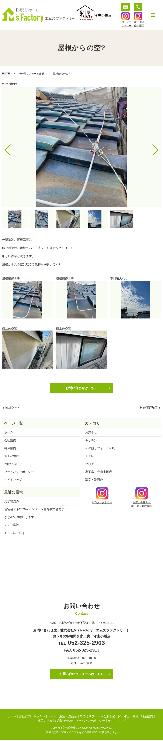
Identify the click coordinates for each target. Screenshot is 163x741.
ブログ (89, 464)
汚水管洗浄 (11, 502)
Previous (4, 148)
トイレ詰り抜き (14, 533)
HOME (6, 73)
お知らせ (91, 433)
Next (159, 148)
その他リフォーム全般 (31, 73)
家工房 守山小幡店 (98, 472)
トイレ (89, 456)
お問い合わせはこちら (81, 388)
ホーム (8, 433)
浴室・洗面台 (94, 480)
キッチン (91, 440)
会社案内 (10, 440)
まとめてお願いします (19, 517)
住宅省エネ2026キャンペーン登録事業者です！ (35, 509)
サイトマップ (13, 480)
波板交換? (12, 408)
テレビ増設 (11, 525)
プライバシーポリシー (19, 472)
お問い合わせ (13, 464)
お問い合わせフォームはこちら (81, 674)
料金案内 (10, 448)
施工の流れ (11, 456)
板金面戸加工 (149, 408)
